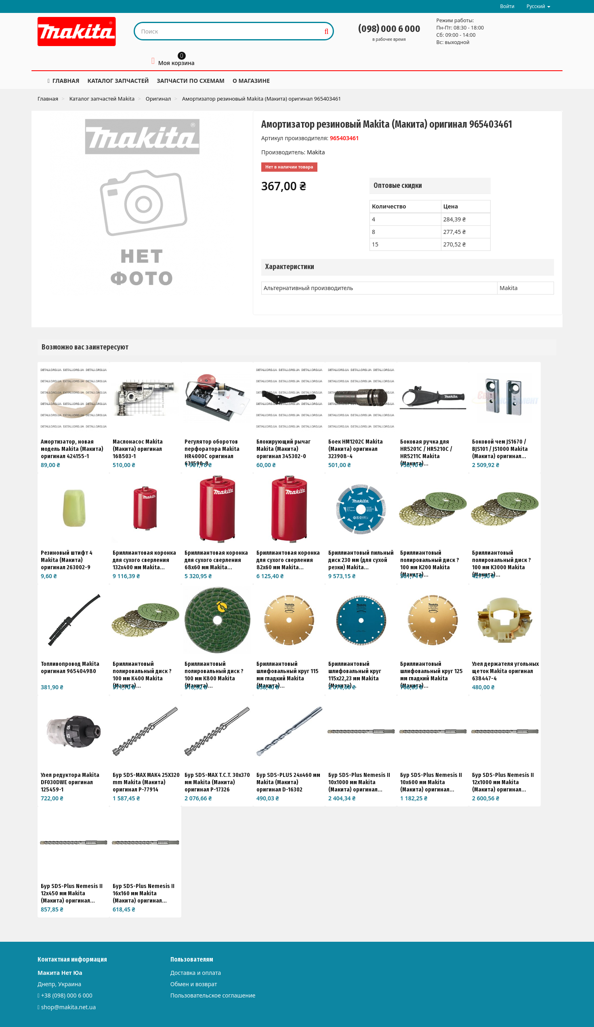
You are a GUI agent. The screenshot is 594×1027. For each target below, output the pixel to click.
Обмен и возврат (193, 984)
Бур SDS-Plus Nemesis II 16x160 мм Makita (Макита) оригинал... (143, 893)
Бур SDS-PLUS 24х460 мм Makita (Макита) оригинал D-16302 (288, 782)
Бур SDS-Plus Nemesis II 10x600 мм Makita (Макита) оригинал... (431, 782)
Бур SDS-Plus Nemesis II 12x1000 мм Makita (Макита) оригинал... (503, 782)
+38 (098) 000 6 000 (66, 995)
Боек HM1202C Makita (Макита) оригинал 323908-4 (355, 449)
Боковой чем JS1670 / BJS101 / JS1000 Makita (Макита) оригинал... (500, 449)
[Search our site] (228, 31)
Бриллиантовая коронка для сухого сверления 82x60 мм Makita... (288, 560)
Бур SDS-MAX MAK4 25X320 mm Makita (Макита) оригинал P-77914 (146, 782)
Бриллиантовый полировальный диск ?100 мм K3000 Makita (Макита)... (501, 563)
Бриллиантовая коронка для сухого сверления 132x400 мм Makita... (144, 560)
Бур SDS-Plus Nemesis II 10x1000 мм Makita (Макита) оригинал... (359, 782)
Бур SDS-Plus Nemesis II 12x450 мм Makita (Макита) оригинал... (72, 893)
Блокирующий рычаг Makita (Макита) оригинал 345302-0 (283, 449)
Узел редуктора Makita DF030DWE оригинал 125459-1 (70, 782)
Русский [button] (538, 6)
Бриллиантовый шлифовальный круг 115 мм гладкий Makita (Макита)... (287, 674)
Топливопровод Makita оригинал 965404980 (70, 667)
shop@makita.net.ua (68, 1007)
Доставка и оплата (195, 972)
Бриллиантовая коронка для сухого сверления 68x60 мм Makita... (216, 560)
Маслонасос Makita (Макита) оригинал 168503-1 (138, 449)
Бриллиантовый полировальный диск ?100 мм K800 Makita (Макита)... (214, 674)
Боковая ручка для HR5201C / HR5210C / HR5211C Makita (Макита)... (426, 452)
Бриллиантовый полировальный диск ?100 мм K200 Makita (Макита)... (429, 563)
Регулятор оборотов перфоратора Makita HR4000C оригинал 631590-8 (212, 452)
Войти (507, 6)
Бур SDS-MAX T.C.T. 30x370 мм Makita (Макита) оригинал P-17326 (217, 782)
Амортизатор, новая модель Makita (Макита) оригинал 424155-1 (72, 449)
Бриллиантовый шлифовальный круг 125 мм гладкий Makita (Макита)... (431, 674)
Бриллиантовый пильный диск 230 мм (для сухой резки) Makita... (361, 560)
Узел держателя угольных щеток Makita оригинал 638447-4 (505, 671)
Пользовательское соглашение (213, 995)
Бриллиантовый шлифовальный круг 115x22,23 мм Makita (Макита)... (354, 674)
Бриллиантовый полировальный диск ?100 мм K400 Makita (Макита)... (142, 674)
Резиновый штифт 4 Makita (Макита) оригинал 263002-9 (66, 560)
